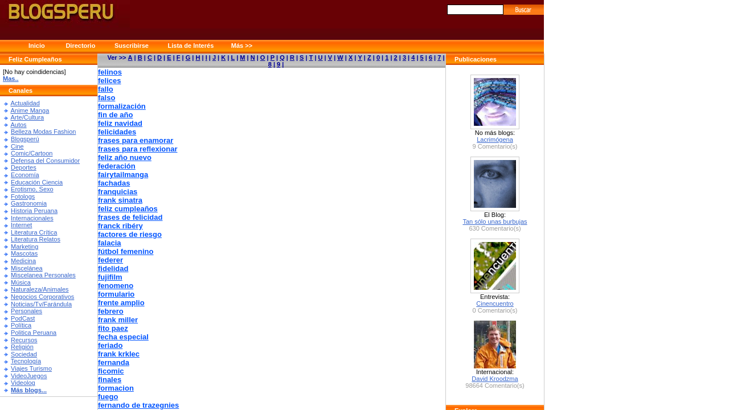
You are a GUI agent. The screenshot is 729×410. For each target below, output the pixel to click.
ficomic (111, 371)
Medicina (23, 260)
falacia (109, 243)
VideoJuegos (29, 375)
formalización (122, 106)
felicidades (117, 132)
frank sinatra (120, 200)
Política (21, 325)
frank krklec (119, 354)
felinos (110, 72)
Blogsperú (25, 139)
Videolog (23, 382)
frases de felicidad (130, 217)
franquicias (117, 191)
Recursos (24, 340)
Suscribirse (131, 45)
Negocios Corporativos (42, 296)
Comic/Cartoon (31, 153)
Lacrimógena (495, 139)
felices (109, 80)
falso (106, 97)
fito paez (113, 328)
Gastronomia (29, 203)
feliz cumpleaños (128, 208)
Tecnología (26, 361)
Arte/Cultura (27, 117)
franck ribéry (120, 226)
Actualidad (24, 103)
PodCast (23, 318)
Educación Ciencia (37, 182)
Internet (21, 225)
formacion (116, 388)
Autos (18, 124)
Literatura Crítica (34, 232)
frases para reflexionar (137, 149)
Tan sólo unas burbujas (494, 221)
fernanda (113, 362)
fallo (105, 89)
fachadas (114, 183)
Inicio (36, 45)
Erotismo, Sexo (32, 189)
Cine (17, 146)
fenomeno (115, 285)
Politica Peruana (33, 332)
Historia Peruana (34, 210)
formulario (116, 294)
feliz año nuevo (124, 157)
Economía (25, 174)
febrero (111, 311)
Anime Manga (29, 110)
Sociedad (24, 354)
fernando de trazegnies (138, 405)
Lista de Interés (191, 45)
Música (21, 282)
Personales (26, 311)
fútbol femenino (126, 251)
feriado (110, 345)
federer (110, 260)
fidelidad (113, 268)
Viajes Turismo (31, 368)
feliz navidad (120, 123)
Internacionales (32, 218)
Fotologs (23, 196)
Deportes (23, 167)
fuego (108, 396)
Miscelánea (27, 268)
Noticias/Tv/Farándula (41, 304)
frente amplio (121, 302)
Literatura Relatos (35, 239)
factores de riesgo (130, 234)
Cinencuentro (494, 303)
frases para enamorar (135, 140)
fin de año (115, 114)
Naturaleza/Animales (40, 289)
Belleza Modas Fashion (43, 131)
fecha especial (123, 337)
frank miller (118, 319)
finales (109, 379)
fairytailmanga (123, 174)
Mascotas (24, 253)
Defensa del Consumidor (45, 160)
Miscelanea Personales (43, 275)
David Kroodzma (495, 378)
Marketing (24, 246)
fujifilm (110, 277)
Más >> (241, 45)
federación (117, 166)
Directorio (80, 45)
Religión (22, 346)
